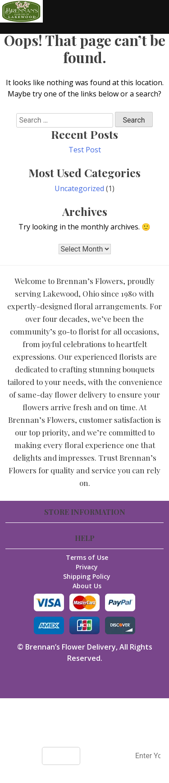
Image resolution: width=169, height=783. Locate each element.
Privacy (87, 567)
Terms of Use (87, 557)
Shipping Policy (86, 576)
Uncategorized (79, 188)
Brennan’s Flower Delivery (70, 647)
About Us (87, 586)
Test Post (85, 150)
